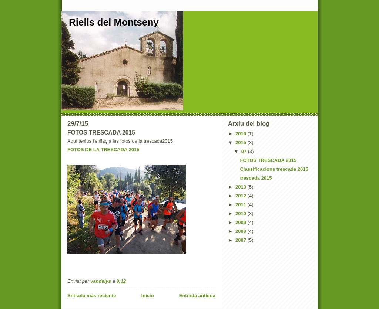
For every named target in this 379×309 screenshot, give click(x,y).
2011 (241, 204)
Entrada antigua (197, 295)
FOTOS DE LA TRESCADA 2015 (103, 149)
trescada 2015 (256, 178)
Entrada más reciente (91, 295)
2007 (241, 240)
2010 (241, 213)
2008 (241, 231)
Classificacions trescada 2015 (274, 169)
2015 (241, 142)
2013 (241, 187)
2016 (241, 133)
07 (244, 151)
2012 (241, 195)
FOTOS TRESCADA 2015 (268, 160)
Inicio (147, 295)
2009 (241, 222)
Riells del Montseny (114, 22)
